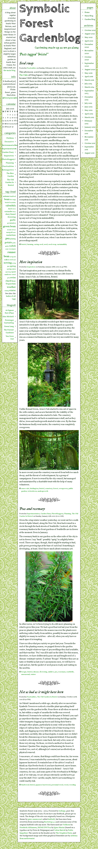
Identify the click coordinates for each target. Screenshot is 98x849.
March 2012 (89, 117)
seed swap (52, 244)
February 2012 (88, 122)
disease (36, 672)
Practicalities (31, 68)
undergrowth (43, 491)
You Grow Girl (10, 337)
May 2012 (89, 110)
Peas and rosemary (32, 509)
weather (11, 287)
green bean (9, 226)
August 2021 (90, 34)
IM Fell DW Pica (44, 827)
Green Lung (9, 326)
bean (6, 199)
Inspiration (31, 267)
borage (14, 200)
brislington (34, 488)
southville (70, 672)
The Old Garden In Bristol (47, 697)
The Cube (23, 75)
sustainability (62, 244)
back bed (13, 196)
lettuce (14, 230)
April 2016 (89, 76)
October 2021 (90, 30)
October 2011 (90, 143)
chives (14, 209)
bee (11, 200)
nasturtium (11, 235)
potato (8, 242)
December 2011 (89, 132)
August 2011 (89, 153)
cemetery (48, 488)
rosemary (61, 672)
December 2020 (89, 46)
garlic (13, 220)
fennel (13, 214)
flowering (43, 672)
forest (55, 488)
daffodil (51, 819)
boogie (24, 672)
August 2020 (90, 69)
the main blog (9, 70)
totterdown (32, 491)
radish (12, 245)
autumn (6, 196)
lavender (9, 230)
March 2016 (89, 80)
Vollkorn (66, 824)
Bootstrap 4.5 (50, 822)
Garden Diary (46, 513)
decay (14, 212)
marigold (9, 232)
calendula (11, 205)
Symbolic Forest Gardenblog (50, 23)
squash (13, 272)
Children (10, 138)
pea (56, 672)
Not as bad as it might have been (41, 692)
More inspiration (30, 262)
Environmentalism (9, 145)
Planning (67, 513)
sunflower (7, 275)
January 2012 (90, 127)
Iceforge (62, 811)
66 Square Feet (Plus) (9, 311)
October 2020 (88, 58)
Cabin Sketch (59, 830)
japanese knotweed (43, 785)
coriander (8, 211)
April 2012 (89, 114)
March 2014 (89, 87)
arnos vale (25, 488)
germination (11, 223)
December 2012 (89, 98)
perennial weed (57, 785)
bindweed (25, 785)
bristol (23, 244)
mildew (51, 672)
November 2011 (89, 138)
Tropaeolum (11, 284)
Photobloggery (57, 513)
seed (45, 244)
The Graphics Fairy (64, 833)
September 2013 (89, 92)
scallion (6, 260)
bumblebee (13, 203)
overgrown (63, 488)
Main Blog (89, 16)
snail (14, 260)
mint (14, 232)
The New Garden (10, 174)
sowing (8, 263)
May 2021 (89, 37)
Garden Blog (90, 19)
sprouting (8, 272)
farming (30, 244)
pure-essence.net (35, 819)
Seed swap (26, 63)
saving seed (38, 244)
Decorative (9, 141)
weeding (72, 785)
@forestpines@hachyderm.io (14, 98)
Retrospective (8, 170)
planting (13, 239)
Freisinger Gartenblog (9, 321)
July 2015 (88, 83)
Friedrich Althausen (28, 827)
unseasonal (25, 674)
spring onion (11, 269)
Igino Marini (59, 827)
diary (7, 214)
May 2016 (89, 73)
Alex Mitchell (8, 316)
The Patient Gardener (9, 331)
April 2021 (89, 41)
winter (33, 674)
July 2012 (88, 103)
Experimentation (33, 513)
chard (10, 209)
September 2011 (89, 148)
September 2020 (89, 64)
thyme (14, 281)
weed (66, 785)
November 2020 (89, 52)
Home (87, 12)
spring (13, 266)
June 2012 (89, 107)
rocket (7, 249)
